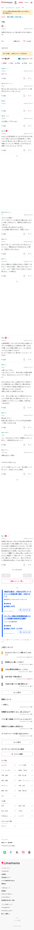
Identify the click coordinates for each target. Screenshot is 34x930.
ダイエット (4, 785)
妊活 (2, 806)
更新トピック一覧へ (17, 581)
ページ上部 (17, 920)
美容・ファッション (24, 780)
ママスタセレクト (5, 907)
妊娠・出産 (21, 806)
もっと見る (17, 692)
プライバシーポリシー (6, 894)
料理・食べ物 (22, 775)
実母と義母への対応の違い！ (15, 17)
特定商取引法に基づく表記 (8, 900)
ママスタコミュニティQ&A (8, 845)
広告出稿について (5, 877)
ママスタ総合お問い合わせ (8, 880)
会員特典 (3, 874)
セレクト (4, 826)
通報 (2, 41)
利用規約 (3, 890)
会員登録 (20, 2)
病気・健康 (4, 780)
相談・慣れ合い (22, 790)
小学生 (20, 811)
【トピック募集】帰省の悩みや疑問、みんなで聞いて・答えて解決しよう (16, 12)
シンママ (21, 816)
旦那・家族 (4, 775)
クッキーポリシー (5, 897)
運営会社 (3, 883)
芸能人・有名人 (22, 770)
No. (3, 68)
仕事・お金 (21, 785)
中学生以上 (4, 816)
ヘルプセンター (5, 871)
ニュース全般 (22, 765)
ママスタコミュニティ (6, 910)
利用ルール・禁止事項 (6, 842)
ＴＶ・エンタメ (5, 770)
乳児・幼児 (4, 811)
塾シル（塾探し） (5, 913)
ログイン (27, 2)
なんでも (4, 765)
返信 (4, 78)
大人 (2, 796)
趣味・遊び (4, 790)
